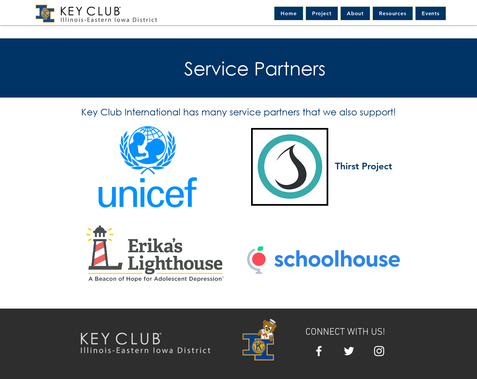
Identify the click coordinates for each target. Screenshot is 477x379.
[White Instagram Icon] (379, 351)
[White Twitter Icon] (349, 351)
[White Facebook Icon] (319, 351)
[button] (355, 13)
